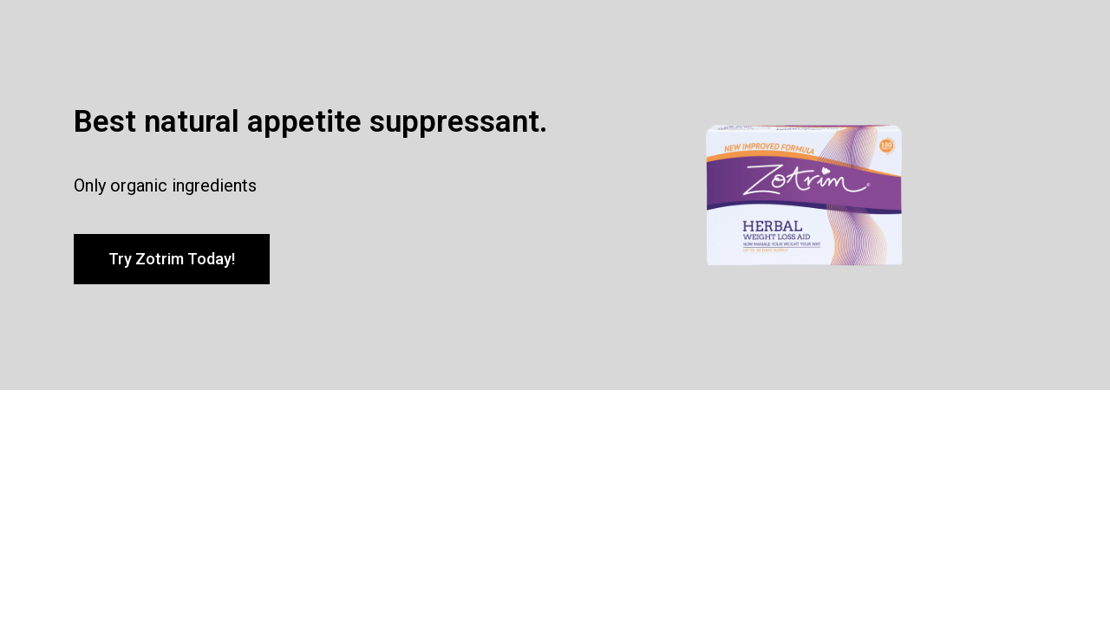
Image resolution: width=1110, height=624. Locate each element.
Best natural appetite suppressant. (311, 122)
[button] (172, 259)
